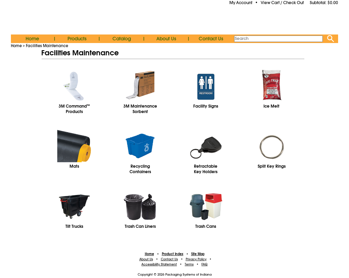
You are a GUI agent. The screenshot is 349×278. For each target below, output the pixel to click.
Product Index (172, 254)
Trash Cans (205, 226)
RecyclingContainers (140, 169)
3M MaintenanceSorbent (140, 108)
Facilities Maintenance (47, 45)
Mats (74, 166)
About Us (166, 39)
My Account (240, 2)
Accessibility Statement (159, 264)
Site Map (197, 254)
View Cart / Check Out (282, 2)
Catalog (121, 39)
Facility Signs (205, 106)
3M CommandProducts (74, 108)
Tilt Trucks (74, 226)
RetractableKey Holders (205, 169)
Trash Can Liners (140, 226)
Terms (189, 264)
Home (32, 39)
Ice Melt (271, 106)
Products (77, 39)
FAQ (204, 264)
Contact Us (211, 39)
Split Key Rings (272, 166)
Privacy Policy (196, 259)
